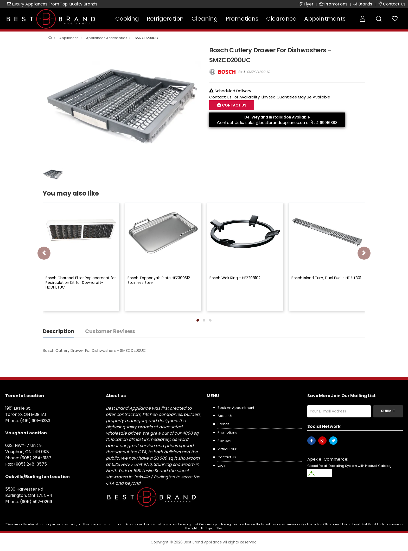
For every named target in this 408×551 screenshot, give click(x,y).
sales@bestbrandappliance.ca (275, 122)
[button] (198, 320)
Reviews (225, 440)
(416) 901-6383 (35, 421)
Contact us (227, 457)
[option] (122, 104)
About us (225, 415)
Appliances (69, 37)
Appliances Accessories (106, 37)
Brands (224, 424)
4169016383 (326, 122)
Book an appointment (236, 407)
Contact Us (233, 105)
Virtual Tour (227, 449)
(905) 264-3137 (35, 458)
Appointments (325, 19)
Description (58, 331)
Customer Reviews (110, 331)
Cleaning (205, 19)
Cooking (127, 19)
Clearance (281, 19)
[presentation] (43, 253)
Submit (388, 411)
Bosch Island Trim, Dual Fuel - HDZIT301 (326, 277)
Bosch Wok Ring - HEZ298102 (234, 277)
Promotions (242, 19)
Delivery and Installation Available (277, 117)
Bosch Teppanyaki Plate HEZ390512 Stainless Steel (159, 280)
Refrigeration (165, 19)
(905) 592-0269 (36, 502)
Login (222, 465)
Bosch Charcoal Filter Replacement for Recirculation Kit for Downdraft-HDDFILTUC (81, 282)
